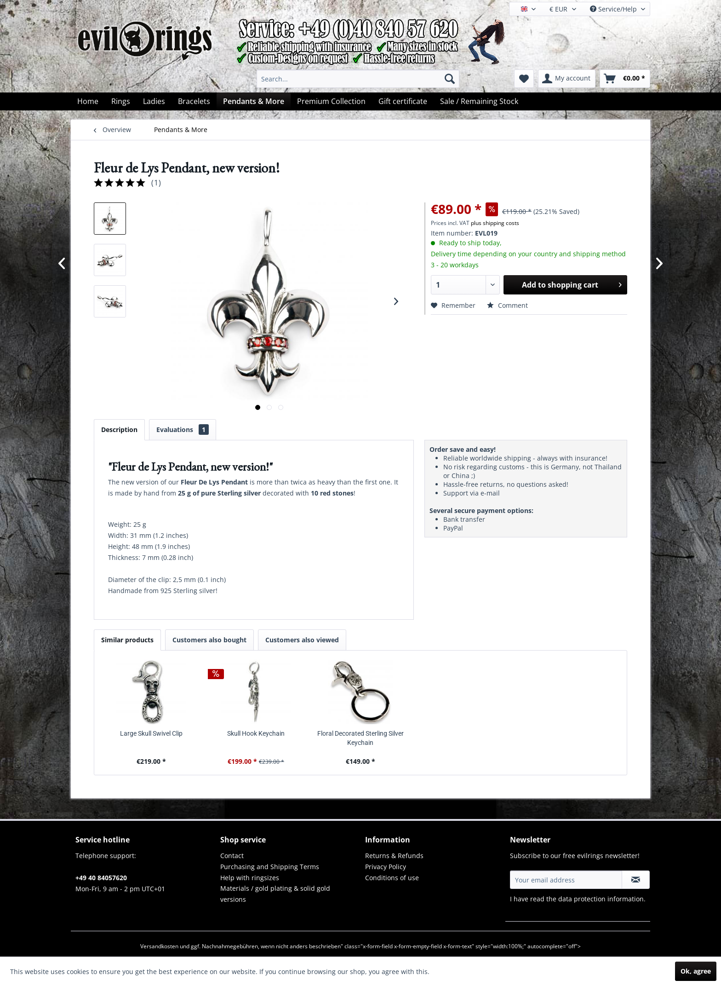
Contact (232, 855)
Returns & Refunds (394, 855)
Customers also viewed (302, 639)
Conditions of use (392, 877)
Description (119, 429)
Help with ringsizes (249, 877)
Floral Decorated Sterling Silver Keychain (360, 738)
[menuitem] (358, 78)
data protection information (601, 898)
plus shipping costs (495, 223)
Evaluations (182, 429)
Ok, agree (696, 971)
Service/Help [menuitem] (614, 9)
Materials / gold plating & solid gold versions (275, 894)
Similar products (127, 639)
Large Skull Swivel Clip (151, 733)
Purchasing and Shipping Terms (269, 866)
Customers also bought (209, 639)
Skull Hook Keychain (256, 733)
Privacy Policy (385, 866)
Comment (507, 305)
